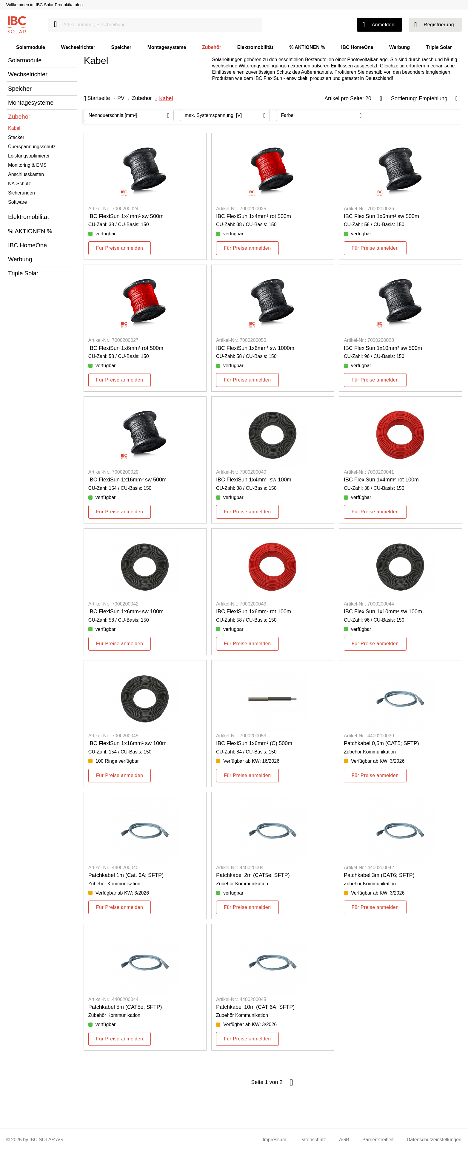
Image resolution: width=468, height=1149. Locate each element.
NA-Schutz (19, 183)
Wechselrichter (78, 47)
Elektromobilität (255, 47)
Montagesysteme (166, 47)
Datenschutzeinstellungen (434, 1139)
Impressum (274, 1139)
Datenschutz (312, 1139)
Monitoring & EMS (27, 165)
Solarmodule (30, 47)
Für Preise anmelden (119, 248)
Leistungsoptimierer (29, 155)
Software (17, 202)
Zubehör (211, 47)
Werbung (399, 47)
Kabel (14, 128)
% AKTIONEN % (307, 47)
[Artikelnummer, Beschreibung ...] (155, 25)
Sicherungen (21, 192)
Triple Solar (439, 47)
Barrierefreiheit (378, 1139)
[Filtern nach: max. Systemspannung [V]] (225, 115)
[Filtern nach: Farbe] (321, 115)
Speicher (121, 47)
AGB (344, 1139)
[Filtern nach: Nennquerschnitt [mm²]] (129, 115)
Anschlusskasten (26, 174)
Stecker (16, 137)
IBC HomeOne (357, 47)
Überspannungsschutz (32, 146)
